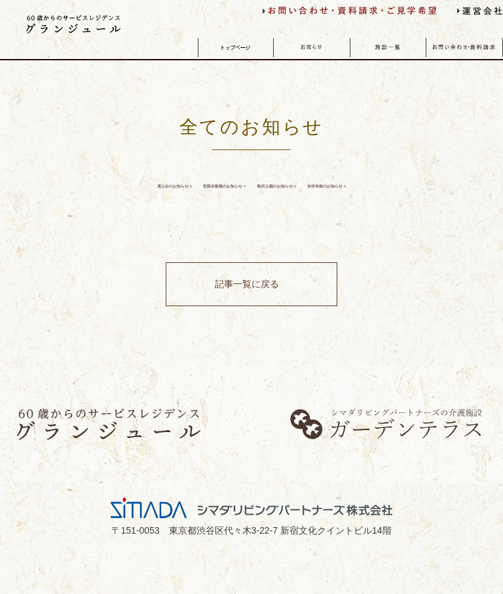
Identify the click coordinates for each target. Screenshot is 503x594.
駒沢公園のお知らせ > (397, 186)
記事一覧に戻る (245, 319)
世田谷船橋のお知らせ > (245, 186)
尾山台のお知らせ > (100, 186)
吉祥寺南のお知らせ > (251, 214)
